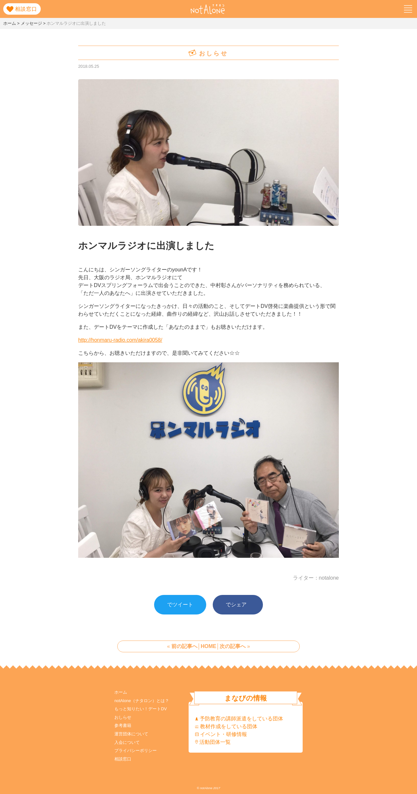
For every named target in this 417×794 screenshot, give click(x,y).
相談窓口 (122, 759)
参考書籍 (122, 725)
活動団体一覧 (213, 742)
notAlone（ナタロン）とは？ (141, 700)
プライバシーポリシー (135, 750)
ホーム (120, 692)
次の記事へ (233, 646)
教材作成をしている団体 (226, 726)
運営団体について (131, 733)
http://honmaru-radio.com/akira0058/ (120, 340)
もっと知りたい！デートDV (140, 708)
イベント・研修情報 (221, 734)
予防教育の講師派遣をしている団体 (239, 718)
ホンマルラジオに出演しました (146, 245)
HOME (208, 646)
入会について (127, 742)
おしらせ (122, 717)
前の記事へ (184, 646)
